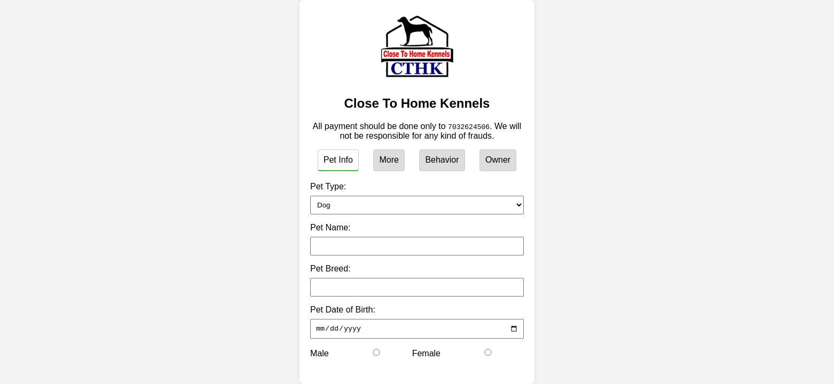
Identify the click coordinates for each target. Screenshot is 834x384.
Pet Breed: (330, 268)
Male (319, 354)
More (388, 159)
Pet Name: (330, 227)
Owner (497, 159)
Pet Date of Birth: (342, 309)
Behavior (442, 159)
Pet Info (338, 159)
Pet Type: (328, 186)
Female (426, 354)
